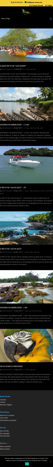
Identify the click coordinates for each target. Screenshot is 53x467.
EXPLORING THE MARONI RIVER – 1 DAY (13, 307)
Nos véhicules (5, 436)
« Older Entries (5, 389)
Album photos (5, 449)
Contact (2, 402)
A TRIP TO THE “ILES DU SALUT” (11, 249)
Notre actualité (5, 446)
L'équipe (3, 400)
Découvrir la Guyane (7, 415)
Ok (27, 464)
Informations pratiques (8, 420)
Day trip (33, 69)
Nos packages (5, 433)
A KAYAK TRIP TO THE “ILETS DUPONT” (13, 66)
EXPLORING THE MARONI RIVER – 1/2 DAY (14, 125)
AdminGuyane (7, 69)
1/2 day (26, 69)
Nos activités (4, 431)
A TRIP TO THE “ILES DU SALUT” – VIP (13, 187)
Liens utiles (4, 418)
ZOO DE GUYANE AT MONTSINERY (11, 366)
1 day (26, 191)
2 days (30, 191)
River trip (39, 128)
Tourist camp (45, 191)
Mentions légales (6, 405)
